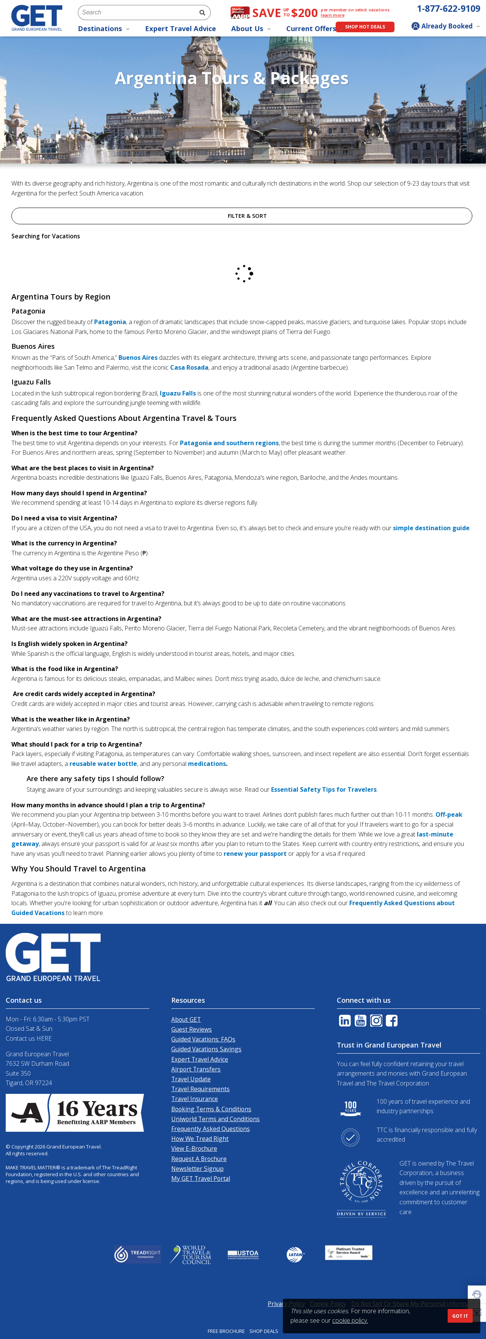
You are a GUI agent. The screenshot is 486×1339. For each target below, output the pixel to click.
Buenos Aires (138, 357)
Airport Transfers (196, 1069)
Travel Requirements (200, 1089)
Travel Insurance (194, 1099)
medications (207, 763)
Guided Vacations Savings (206, 1049)
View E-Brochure (194, 1148)
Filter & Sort (241, 215)
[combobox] (136, 12)
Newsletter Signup (197, 1168)
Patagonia (110, 322)
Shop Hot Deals (365, 27)
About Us (251, 28)
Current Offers (315, 28)
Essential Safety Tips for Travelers (324, 789)
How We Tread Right (200, 1138)
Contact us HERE (29, 1038)
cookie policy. (350, 1320)
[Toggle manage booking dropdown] (445, 27)
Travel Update (191, 1079)
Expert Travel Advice (180, 28)
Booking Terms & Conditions (211, 1109)
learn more (332, 15)
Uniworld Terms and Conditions (215, 1119)
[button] (477, 1294)
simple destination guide (431, 528)
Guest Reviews (191, 1029)
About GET (186, 1019)
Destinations (104, 28)
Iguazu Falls (178, 393)
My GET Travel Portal (200, 1178)
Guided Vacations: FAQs (203, 1039)
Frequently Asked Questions (210, 1129)
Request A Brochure (199, 1159)
